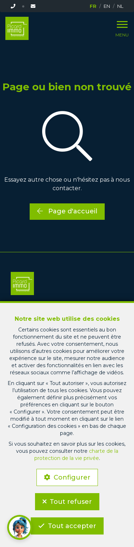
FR (93, 6)
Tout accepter (72, 526)
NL (120, 6)
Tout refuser (71, 502)
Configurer (72, 477)
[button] (19, 527)
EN (107, 6)
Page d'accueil (67, 211)
